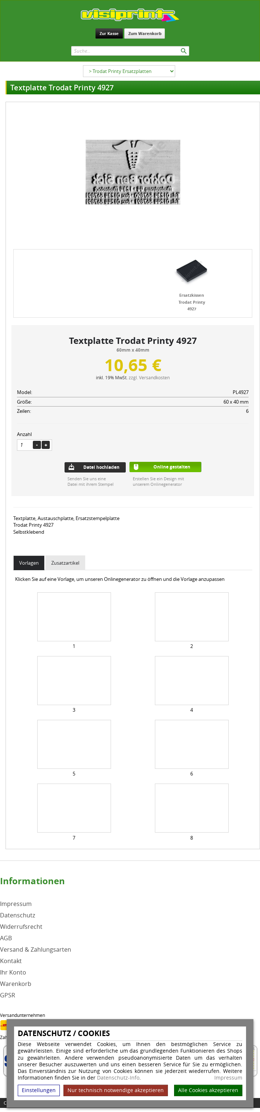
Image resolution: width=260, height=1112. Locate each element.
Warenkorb (15, 984)
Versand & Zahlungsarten (35, 950)
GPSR (7, 995)
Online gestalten (171, 467)
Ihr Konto (13, 972)
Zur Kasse (109, 33)
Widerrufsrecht (21, 927)
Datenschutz (17, 915)
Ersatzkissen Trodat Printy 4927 (191, 301)
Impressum (228, 1077)
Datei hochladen (101, 467)
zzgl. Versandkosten (149, 377)
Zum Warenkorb (145, 33)
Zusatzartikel (65, 563)
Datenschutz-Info (118, 1077)
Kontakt (11, 961)
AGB (6, 938)
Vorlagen (29, 563)
